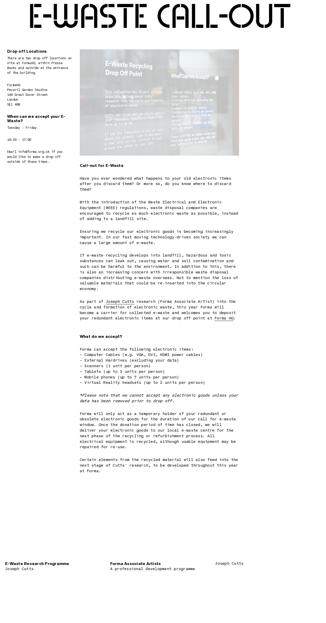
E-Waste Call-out (159, 17)
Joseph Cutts (120, 302)
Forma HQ (224, 318)
